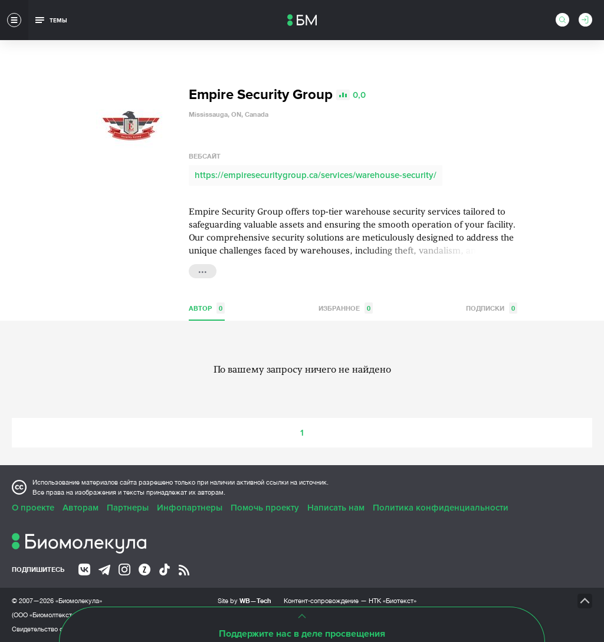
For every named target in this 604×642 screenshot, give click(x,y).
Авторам (81, 507)
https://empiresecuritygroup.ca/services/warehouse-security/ (315, 175)
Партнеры (128, 507)
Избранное (346, 308)
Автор (207, 308)
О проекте (33, 507)
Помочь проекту (265, 507)
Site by (244, 600)
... (202, 270)
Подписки (491, 308)
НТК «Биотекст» (392, 600)
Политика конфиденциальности (440, 507)
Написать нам (336, 507)
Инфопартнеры (189, 507)
